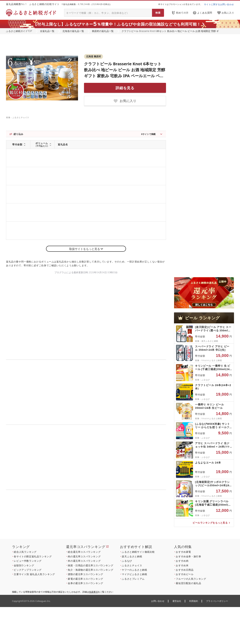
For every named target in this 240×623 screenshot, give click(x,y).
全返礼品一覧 (47, 31)
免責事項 (93, 591)
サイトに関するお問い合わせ (219, 4)
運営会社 (176, 600)
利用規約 (193, 600)
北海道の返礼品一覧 (73, 31)
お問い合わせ (157, 600)
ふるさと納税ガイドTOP (19, 31)
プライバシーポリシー (217, 600)
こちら (111, 517)
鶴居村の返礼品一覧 (103, 31)
